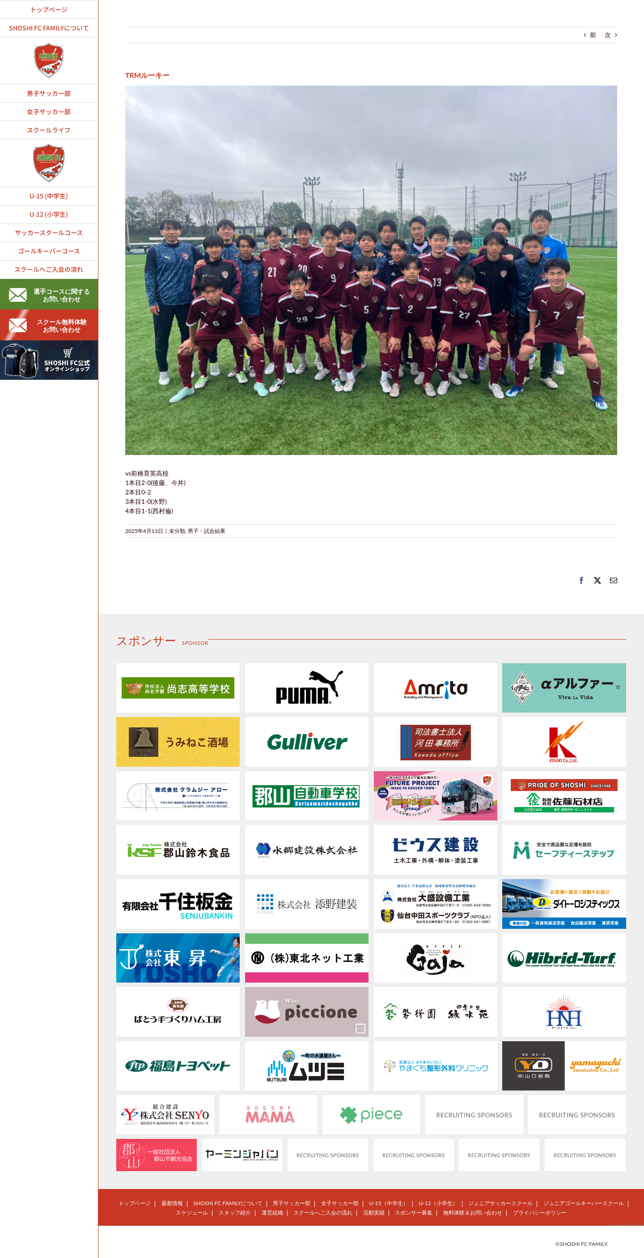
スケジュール (192, 1212)
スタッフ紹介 (235, 1212)
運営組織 (272, 1212)
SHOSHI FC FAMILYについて (227, 1203)
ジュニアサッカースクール (500, 1203)
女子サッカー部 (340, 1203)
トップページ (135, 1203)
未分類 (177, 531)
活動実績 (374, 1212)
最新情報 (172, 1203)
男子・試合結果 (206, 531)
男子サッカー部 (291, 1203)
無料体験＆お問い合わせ (472, 1212)
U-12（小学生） (438, 1203)
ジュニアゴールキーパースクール (583, 1203)
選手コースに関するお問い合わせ (49, 295)
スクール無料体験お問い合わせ (48, 325)
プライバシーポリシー (540, 1212)
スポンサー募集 (413, 1212)
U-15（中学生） (388, 1203)
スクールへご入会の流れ (322, 1212)
